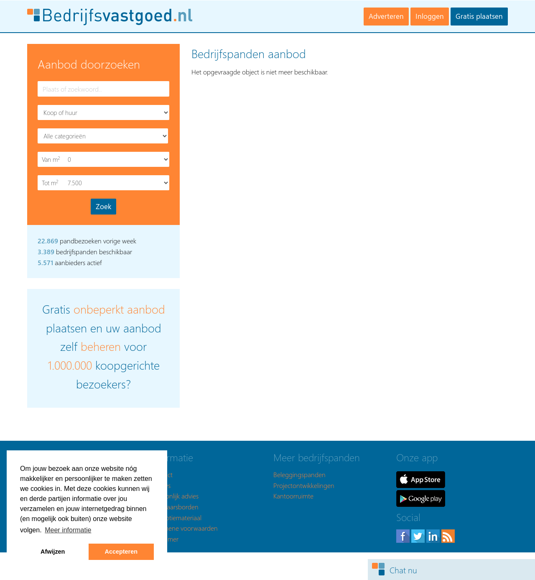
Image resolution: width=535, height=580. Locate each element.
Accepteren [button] (121, 551)
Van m (52, 159)
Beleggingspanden (299, 474)
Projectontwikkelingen (303, 485)
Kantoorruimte (293, 495)
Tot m (52, 183)
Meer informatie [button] (68, 530)
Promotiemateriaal (175, 517)
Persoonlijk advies (174, 495)
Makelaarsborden (174, 506)
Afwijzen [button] (53, 551)
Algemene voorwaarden (184, 528)
